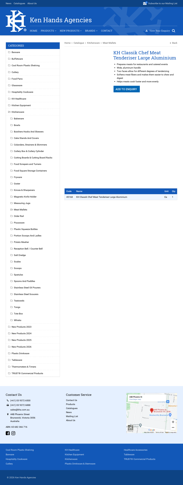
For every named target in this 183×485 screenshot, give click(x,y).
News (8, 3)
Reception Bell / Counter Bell (28, 248)
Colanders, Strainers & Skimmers (30, 144)
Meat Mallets (109, 43)
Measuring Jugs (22, 203)
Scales (17, 261)
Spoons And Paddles (24, 281)
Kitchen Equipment (21, 105)
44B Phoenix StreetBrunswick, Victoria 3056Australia (22, 418)
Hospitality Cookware (22, 92)
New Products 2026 (21, 346)
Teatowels (19, 300)
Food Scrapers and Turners (27, 164)
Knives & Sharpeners (24, 190)
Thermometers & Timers (24, 366)
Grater (17, 183)
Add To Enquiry (127, 89)
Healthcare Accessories (135, 450)
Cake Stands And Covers (26, 138)
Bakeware (19, 118)
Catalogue (79, 43)
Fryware (18, 177)
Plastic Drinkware (20, 353)
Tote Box (18, 313)
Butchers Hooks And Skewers (28, 131)
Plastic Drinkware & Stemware (80, 463)
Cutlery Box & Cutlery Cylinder (29, 151)
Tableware (17, 360)
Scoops (18, 268)
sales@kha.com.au (20, 409)
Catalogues (19, 3)
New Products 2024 (21, 333)
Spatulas (18, 274)
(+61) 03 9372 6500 (20, 400)
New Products (69, 30)
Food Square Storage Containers (30, 170)
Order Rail (19, 216)
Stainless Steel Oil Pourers (27, 287)
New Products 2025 (21, 340)
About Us (32, 3)
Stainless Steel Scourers (26, 294)
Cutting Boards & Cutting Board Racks (33, 157)
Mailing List (72, 416)
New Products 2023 (21, 326)
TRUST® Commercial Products (27, 373)
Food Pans (17, 78)
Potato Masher (21, 242)
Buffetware (17, 58)
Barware (16, 52)
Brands (90, 30)
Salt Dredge (20, 255)
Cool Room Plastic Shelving (26, 65)
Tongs (17, 307)
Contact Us (71, 400)
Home (33, 30)
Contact (106, 30)
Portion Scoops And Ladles (27, 235)
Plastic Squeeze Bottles (26, 229)
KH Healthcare (19, 98)
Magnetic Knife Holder (25, 196)
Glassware (17, 85)
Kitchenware (93, 43)
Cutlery (15, 72)
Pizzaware (19, 222)
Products (47, 30)
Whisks (17, 320)
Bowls (17, 125)
